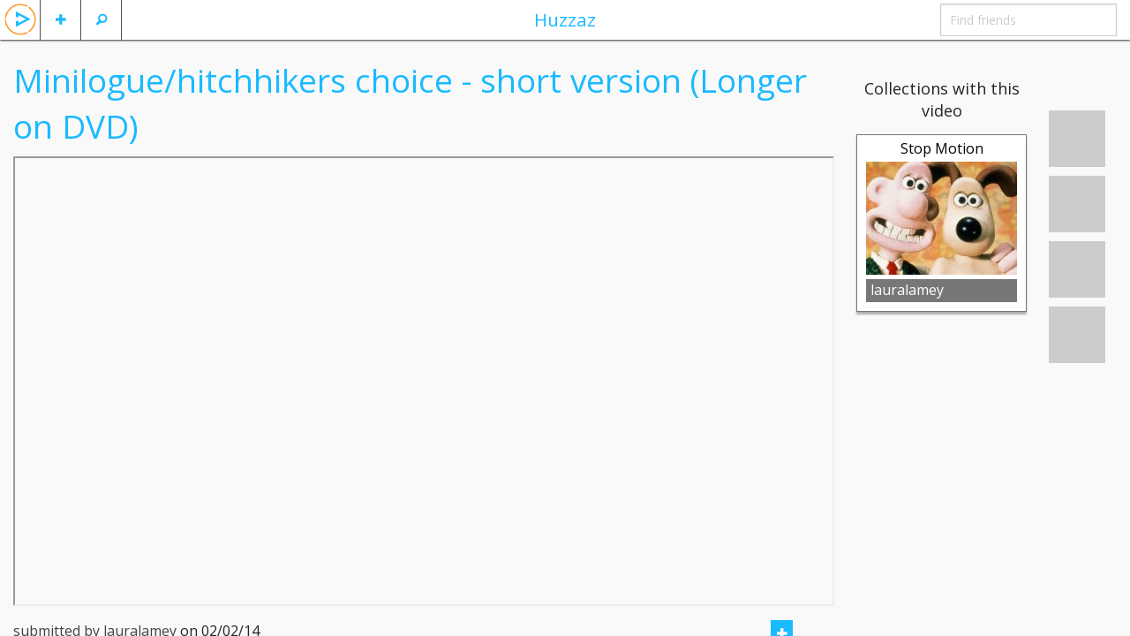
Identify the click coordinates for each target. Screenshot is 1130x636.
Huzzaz (565, 19)
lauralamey (907, 289)
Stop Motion (941, 148)
